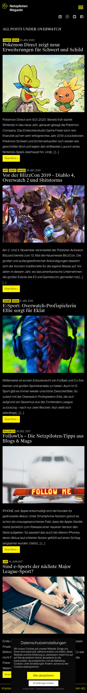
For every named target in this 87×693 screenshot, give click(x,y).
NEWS (16, 40)
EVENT (12, 171)
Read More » (11, 158)
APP (5, 171)
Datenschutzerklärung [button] (45, 689)
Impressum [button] (59, 689)
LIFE (5, 562)
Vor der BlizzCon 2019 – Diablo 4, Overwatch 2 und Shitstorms (39, 177)
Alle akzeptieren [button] (43, 675)
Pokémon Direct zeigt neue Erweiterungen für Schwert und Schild (43, 47)
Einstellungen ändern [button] (43, 683)
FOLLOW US (9, 432)
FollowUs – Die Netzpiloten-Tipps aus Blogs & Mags (43, 438)
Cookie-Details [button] (29, 689)
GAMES (6, 40)
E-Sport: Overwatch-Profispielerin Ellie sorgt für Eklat (39, 308)
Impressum (9, 688)
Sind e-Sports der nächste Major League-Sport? (37, 569)
